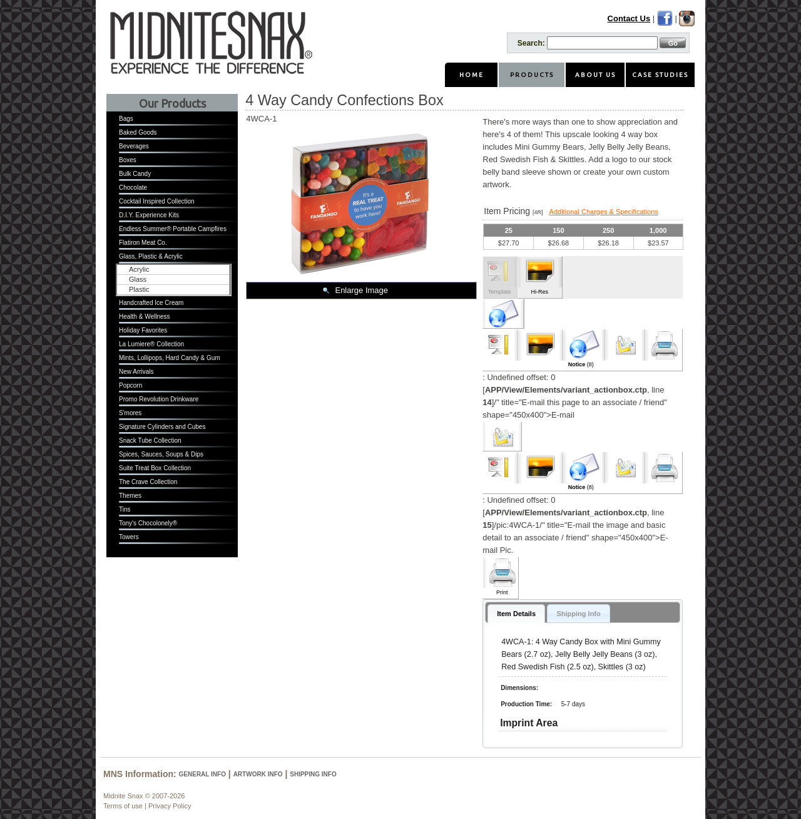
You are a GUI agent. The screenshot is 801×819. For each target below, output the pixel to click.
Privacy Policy (169, 806)
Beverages (134, 146)
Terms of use (123, 806)
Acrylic (139, 269)
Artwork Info (258, 774)
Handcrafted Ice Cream (151, 302)
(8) (581, 364)
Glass (137, 279)
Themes (130, 495)
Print (502, 592)
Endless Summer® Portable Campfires (173, 228)
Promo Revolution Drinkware (158, 399)
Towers (129, 536)
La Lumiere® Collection (151, 344)
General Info (202, 774)
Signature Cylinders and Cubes (162, 426)
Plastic (139, 289)
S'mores (130, 413)
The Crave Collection (148, 481)
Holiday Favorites (143, 330)
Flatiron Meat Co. (143, 242)
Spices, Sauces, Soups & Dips (161, 454)
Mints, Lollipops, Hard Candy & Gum (169, 357)
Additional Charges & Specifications (603, 211)
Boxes (127, 160)
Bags (126, 118)
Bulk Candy (135, 173)
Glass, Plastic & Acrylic (151, 256)
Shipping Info (313, 774)
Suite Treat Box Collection (155, 468)
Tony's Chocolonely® (148, 523)
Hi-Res (539, 292)
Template (499, 292)
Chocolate (133, 187)
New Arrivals (136, 371)
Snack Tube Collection (150, 440)
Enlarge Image (361, 290)
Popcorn (130, 385)
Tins (125, 509)
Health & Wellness (144, 316)
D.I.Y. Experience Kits (149, 215)
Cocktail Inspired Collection (157, 201)
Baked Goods (138, 132)
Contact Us (629, 18)
